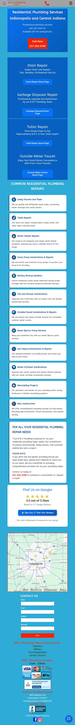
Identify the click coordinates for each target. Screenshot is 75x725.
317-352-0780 (37, 46)
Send (37, 635)
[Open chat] (69, 719)
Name (23, 600)
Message (24, 624)
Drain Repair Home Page (37, 82)
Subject (23, 616)
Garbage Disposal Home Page (37, 112)
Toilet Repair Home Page (37, 143)
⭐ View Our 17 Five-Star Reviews (37, 513)
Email (23, 608)
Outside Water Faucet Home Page (38, 173)
